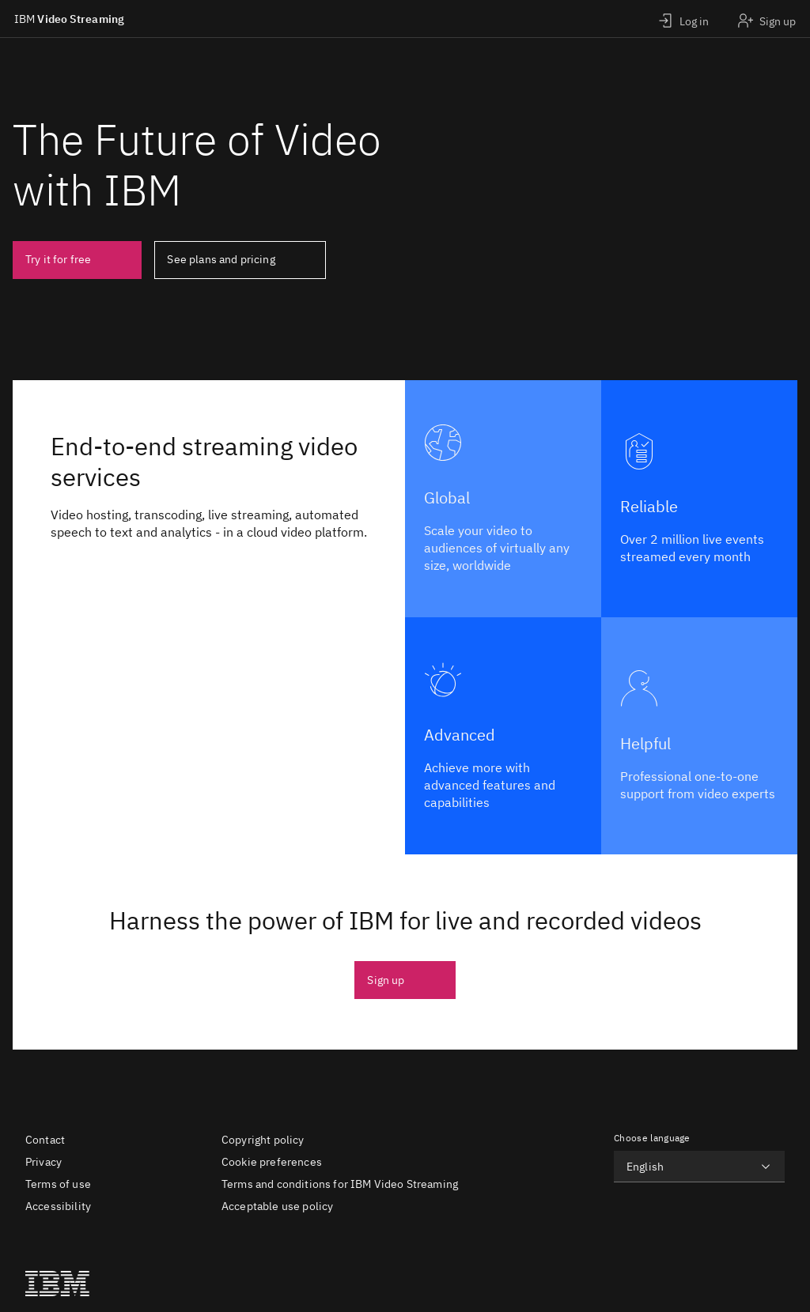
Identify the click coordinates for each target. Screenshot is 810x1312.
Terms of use (58, 1184)
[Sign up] (766, 18)
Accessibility (58, 1206)
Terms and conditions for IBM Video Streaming (339, 1184)
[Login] (683, 18)
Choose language (652, 1138)
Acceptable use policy (277, 1206)
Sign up (385, 980)
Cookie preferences (271, 1162)
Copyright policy (263, 1140)
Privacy (43, 1162)
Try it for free (58, 259)
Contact (45, 1140)
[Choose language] (699, 1166)
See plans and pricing (220, 259)
